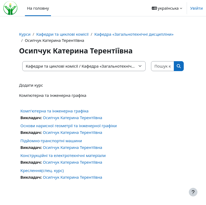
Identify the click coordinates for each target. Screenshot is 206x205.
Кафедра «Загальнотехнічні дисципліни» (134, 34)
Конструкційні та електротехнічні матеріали (63, 155)
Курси (25, 34)
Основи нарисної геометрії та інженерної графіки (68, 125)
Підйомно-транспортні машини (51, 140)
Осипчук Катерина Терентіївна (72, 117)
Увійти (196, 8)
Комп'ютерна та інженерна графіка (54, 111)
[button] (167, 8)
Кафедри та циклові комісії (62, 34)
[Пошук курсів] (162, 66)
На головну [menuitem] (38, 8)
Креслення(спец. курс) (42, 170)
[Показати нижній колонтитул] (193, 192)
